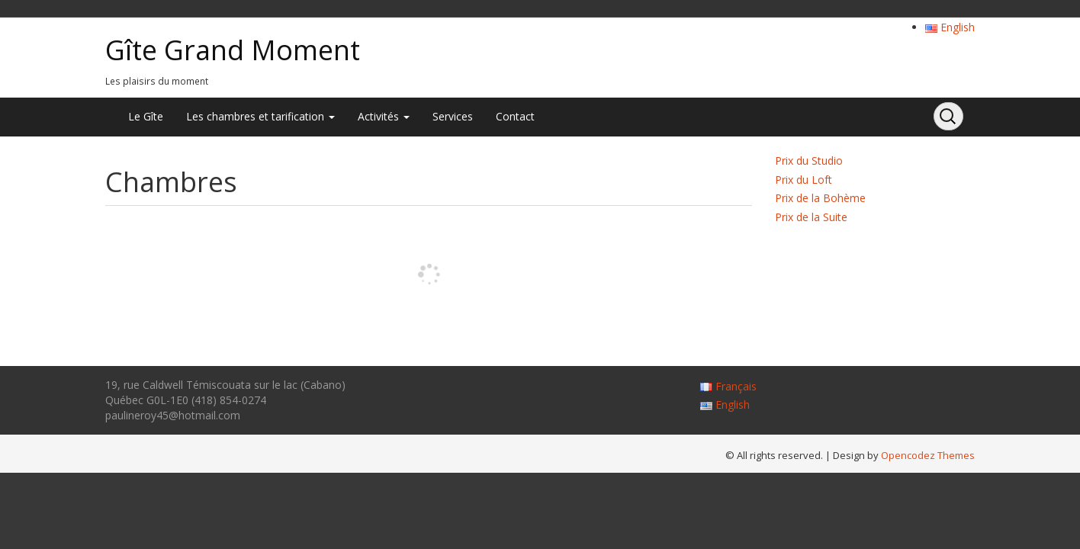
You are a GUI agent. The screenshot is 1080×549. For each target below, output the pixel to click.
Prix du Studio (809, 160)
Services (452, 116)
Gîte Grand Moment (232, 50)
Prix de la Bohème (820, 198)
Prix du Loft (803, 179)
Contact (515, 116)
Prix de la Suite (811, 217)
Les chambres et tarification (260, 116)
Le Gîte (145, 116)
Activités (384, 116)
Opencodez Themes (928, 455)
